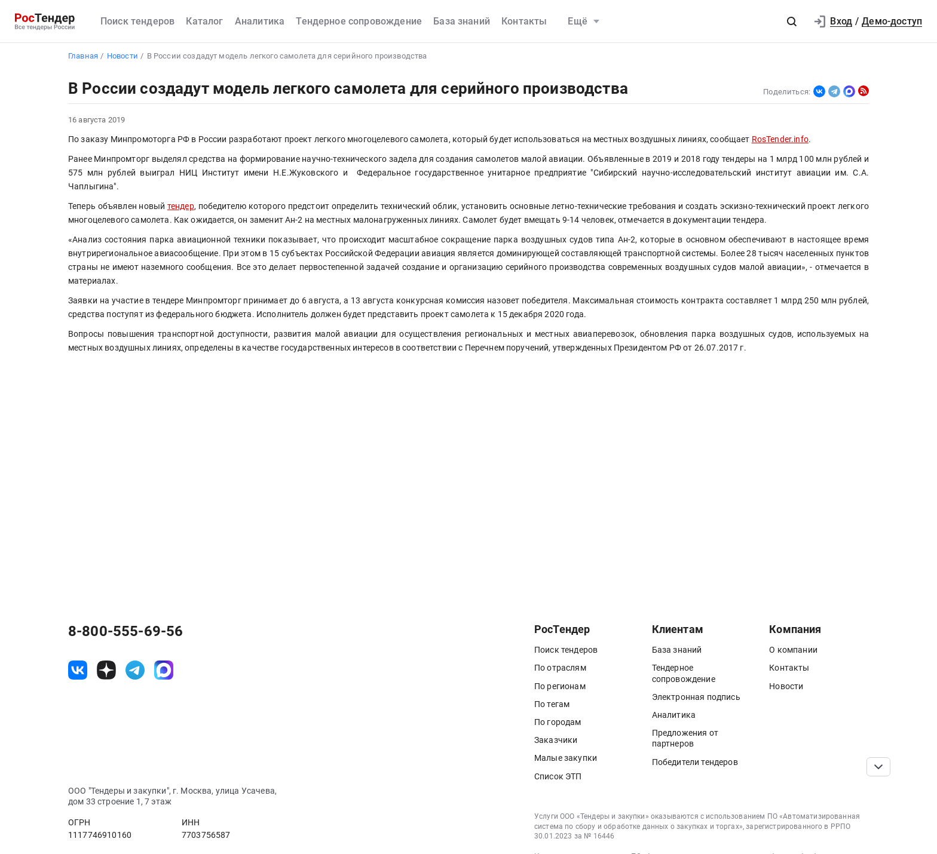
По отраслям (560, 667)
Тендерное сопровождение (359, 21)
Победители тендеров (695, 762)
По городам (557, 722)
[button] (791, 21)
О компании (793, 650)
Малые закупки (565, 758)
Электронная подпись (696, 697)
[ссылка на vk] (77, 670)
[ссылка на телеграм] (135, 670)
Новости (786, 686)
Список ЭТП (558, 776)
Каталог (204, 21)
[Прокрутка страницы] (878, 766)
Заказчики (555, 740)
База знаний (461, 21)
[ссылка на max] (163, 670)
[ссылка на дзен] (106, 670)
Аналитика (259, 21)
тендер (180, 206)
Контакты (524, 21)
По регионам (560, 686)
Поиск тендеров (137, 21)
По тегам (551, 704)
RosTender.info (780, 139)
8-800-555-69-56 (125, 631)
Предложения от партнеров (685, 738)
